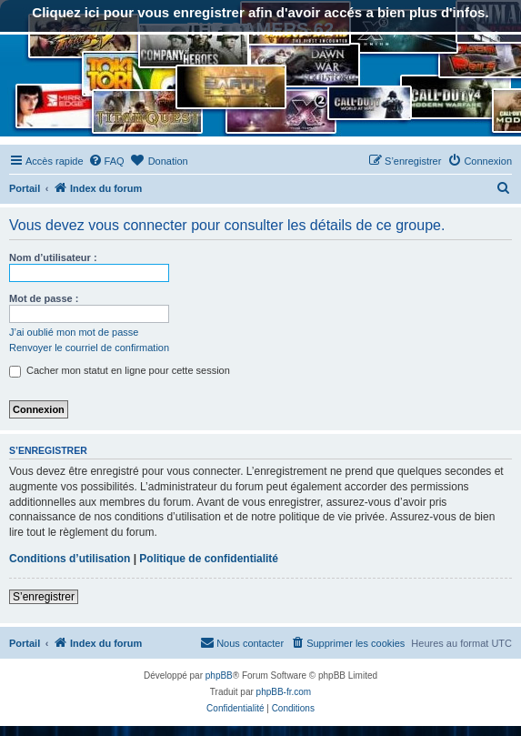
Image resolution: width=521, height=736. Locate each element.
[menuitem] (106, 161)
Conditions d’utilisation (69, 558)
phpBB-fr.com (284, 692)
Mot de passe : (43, 298)
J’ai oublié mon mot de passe (73, 332)
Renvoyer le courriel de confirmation (89, 347)
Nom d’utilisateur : (53, 257)
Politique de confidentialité (208, 558)
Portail (24, 188)
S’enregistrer (44, 596)
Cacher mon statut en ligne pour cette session (119, 370)
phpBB (219, 675)
